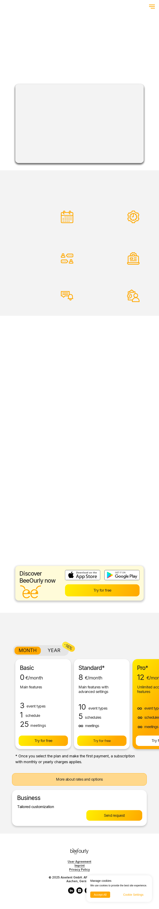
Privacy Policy (79, 869)
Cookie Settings (133, 894)
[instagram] (79, 892)
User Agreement (79, 861)
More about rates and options (79, 779)
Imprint (80, 865)
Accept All (100, 894)
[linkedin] (71, 892)
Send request (114, 815)
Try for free (102, 590)
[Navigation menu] (152, 7)
